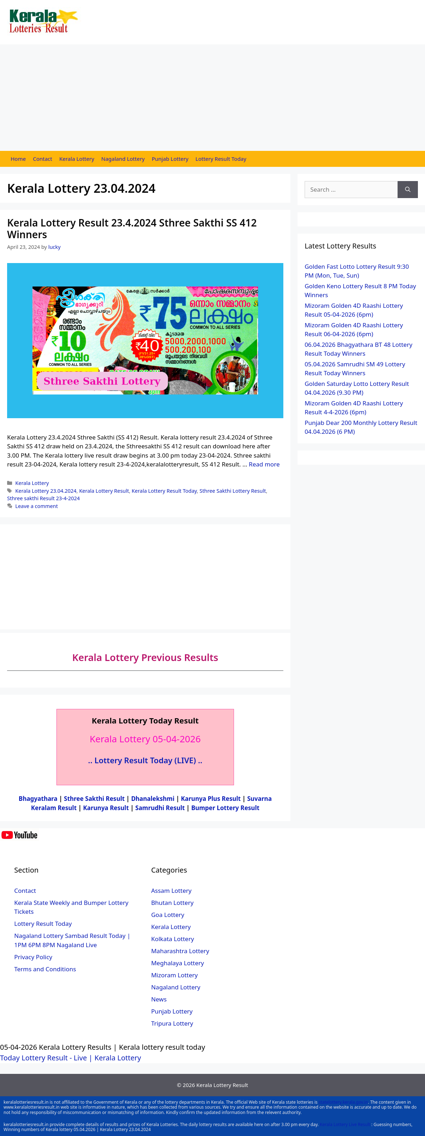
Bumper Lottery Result (225, 808)
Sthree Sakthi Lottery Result (233, 490)
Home (18, 158)
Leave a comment (36, 506)
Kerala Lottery (76, 158)
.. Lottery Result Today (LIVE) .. (145, 760)
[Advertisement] (212, 97)
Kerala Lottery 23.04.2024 (45, 490)
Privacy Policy (33, 957)
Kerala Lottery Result (104, 490)
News (159, 999)
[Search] (408, 189)
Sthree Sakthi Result (95, 798)
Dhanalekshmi (152, 798)
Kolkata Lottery (172, 939)
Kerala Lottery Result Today (164, 490)
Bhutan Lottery (172, 903)
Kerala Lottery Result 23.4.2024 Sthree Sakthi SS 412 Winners (132, 228)
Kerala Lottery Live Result (345, 1124)
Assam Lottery (171, 890)
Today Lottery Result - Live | (47, 1058)
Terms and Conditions (45, 969)
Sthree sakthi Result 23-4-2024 (43, 498)
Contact (42, 158)
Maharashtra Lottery (180, 951)
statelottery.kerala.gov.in (343, 1102)
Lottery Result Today (221, 158)
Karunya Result (106, 808)
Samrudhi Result (160, 808)
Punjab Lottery (170, 158)
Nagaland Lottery (123, 158)
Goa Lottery (167, 915)
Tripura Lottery (172, 1023)
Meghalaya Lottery (177, 963)
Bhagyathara (38, 798)
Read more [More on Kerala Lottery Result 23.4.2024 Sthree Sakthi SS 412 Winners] (264, 464)
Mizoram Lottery (174, 975)
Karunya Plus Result (211, 798)
